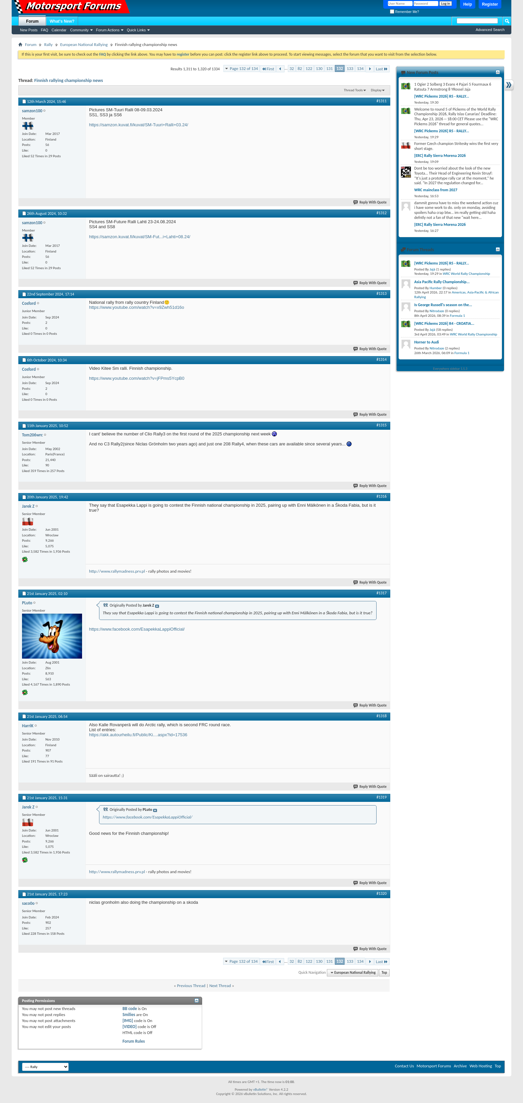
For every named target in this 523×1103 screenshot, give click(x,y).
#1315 (382, 425)
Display (376, 90)
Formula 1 (457, 315)
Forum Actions (107, 30)
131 (329, 68)
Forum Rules (133, 1041)
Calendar (59, 30)
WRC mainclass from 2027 (435, 190)
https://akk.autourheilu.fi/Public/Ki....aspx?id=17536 (138, 734)
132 (340, 68)
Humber (436, 288)
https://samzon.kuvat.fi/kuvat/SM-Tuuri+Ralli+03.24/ (138, 124)
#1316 (382, 496)
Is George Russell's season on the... (443, 304)
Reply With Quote (370, 202)
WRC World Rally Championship (466, 274)
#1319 (382, 797)
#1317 (382, 593)
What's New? (62, 21)
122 (309, 68)
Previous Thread (191, 985)
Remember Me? (404, 12)
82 (300, 68)
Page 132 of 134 (244, 68)
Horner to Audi (426, 342)
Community (79, 30)
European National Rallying (84, 44)
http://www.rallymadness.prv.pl (117, 571)
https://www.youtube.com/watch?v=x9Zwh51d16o (136, 307)
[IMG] (127, 1020)
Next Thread (220, 985)
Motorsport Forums (434, 1065)
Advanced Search (490, 30)
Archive (460, 1065)
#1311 (382, 101)
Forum (32, 21)
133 (350, 68)
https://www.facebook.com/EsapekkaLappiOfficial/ (137, 629)
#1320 (382, 893)
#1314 (382, 359)
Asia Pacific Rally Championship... (442, 281)
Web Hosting (481, 1065)
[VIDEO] (129, 1026)
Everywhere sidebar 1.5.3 (450, 368)
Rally (48, 44)
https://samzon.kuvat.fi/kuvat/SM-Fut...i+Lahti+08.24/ (139, 236)
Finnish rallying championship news (68, 80)
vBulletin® (260, 1089)
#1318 (382, 716)
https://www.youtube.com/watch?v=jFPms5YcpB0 (136, 378)
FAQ (44, 30)
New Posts (29, 30)
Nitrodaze (437, 311)
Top (384, 972)
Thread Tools (353, 90)
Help (467, 4)
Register (490, 4)
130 (319, 68)
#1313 (382, 293)
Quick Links (136, 30)
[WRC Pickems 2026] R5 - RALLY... (441, 96)
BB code (129, 1008)
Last (382, 68)
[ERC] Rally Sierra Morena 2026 (440, 155)
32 (292, 68)
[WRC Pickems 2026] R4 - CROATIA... (444, 323)
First (268, 68)
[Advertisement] (337, 149)
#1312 (382, 213)
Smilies (128, 1014)
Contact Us (404, 1065)
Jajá (432, 269)
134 (360, 68)
